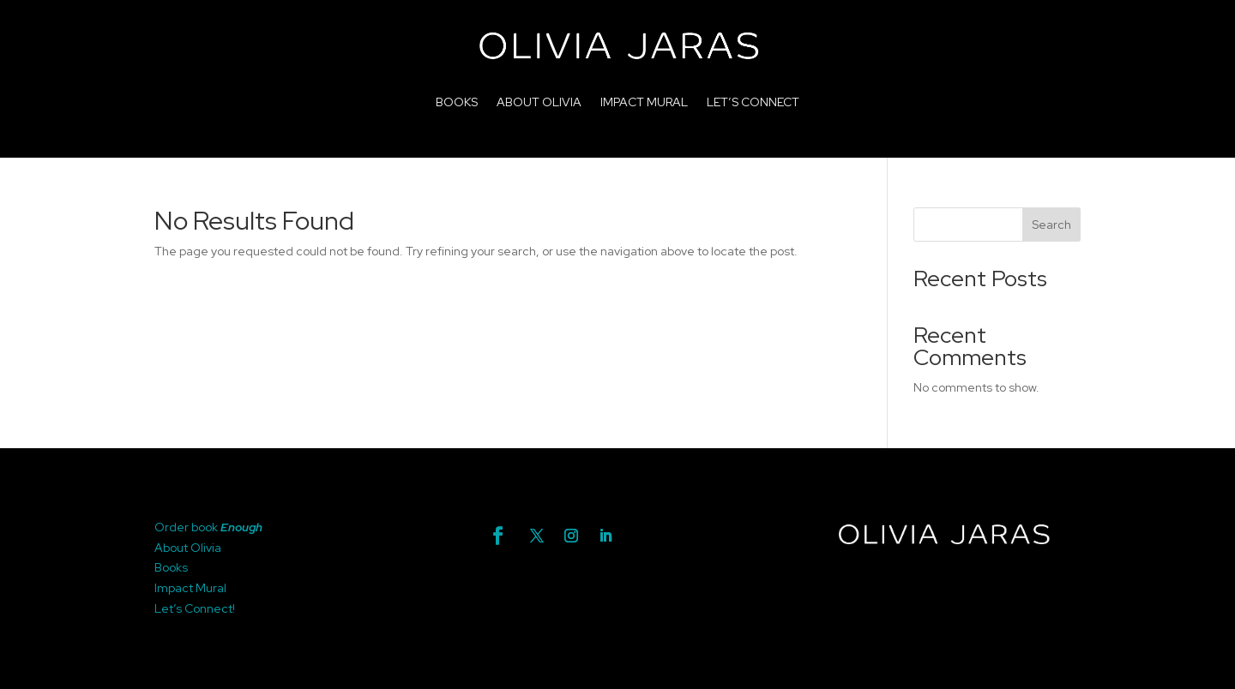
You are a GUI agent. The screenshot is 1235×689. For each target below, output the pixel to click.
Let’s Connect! (194, 608)
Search (1051, 224)
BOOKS (457, 102)
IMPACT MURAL (644, 102)
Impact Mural (190, 588)
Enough (241, 527)
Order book (187, 527)
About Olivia (187, 547)
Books (171, 567)
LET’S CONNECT (753, 102)
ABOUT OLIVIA (539, 102)
